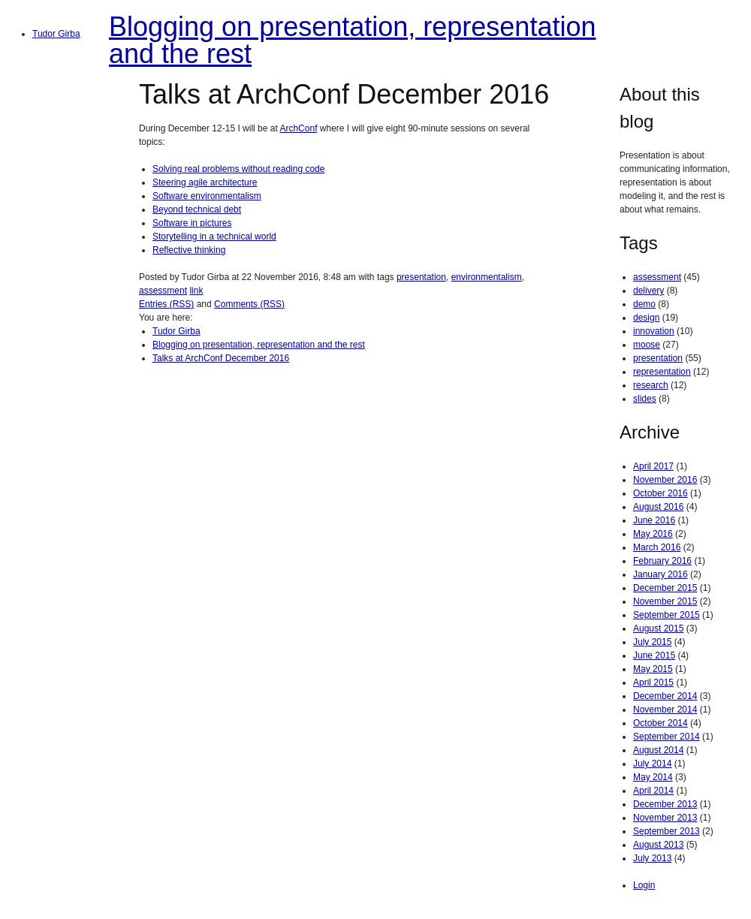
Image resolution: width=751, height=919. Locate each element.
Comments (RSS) (249, 304)
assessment (163, 290)
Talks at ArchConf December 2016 (220, 358)
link (196, 290)
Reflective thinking (188, 250)
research (650, 385)
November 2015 (665, 601)
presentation (421, 277)
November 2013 (665, 817)
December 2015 (665, 588)
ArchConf (298, 128)
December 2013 (665, 804)
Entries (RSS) (166, 304)
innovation (653, 331)
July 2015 (652, 642)
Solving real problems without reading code (238, 169)
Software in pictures (191, 223)
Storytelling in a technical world (214, 236)
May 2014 (653, 777)
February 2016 (662, 561)
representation (662, 371)
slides (644, 398)
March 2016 (656, 547)
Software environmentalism (206, 196)
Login (644, 885)
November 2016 (665, 480)
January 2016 (660, 574)
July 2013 (652, 858)
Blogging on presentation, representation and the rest (352, 40)
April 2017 (653, 466)
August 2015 (658, 628)
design (646, 317)
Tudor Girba (56, 34)
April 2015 (653, 682)
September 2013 (666, 831)
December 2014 (665, 696)
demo (644, 304)
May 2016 (653, 534)
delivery (648, 290)
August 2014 (658, 750)
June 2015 (654, 655)
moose (646, 344)
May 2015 (653, 669)
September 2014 (666, 736)
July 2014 (652, 763)
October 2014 (660, 723)
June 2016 (654, 520)
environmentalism (486, 277)
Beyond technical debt (196, 209)
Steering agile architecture (204, 182)
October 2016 (660, 493)
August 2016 (658, 507)
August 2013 (658, 844)
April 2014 (653, 790)
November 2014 (665, 709)
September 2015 (666, 615)
